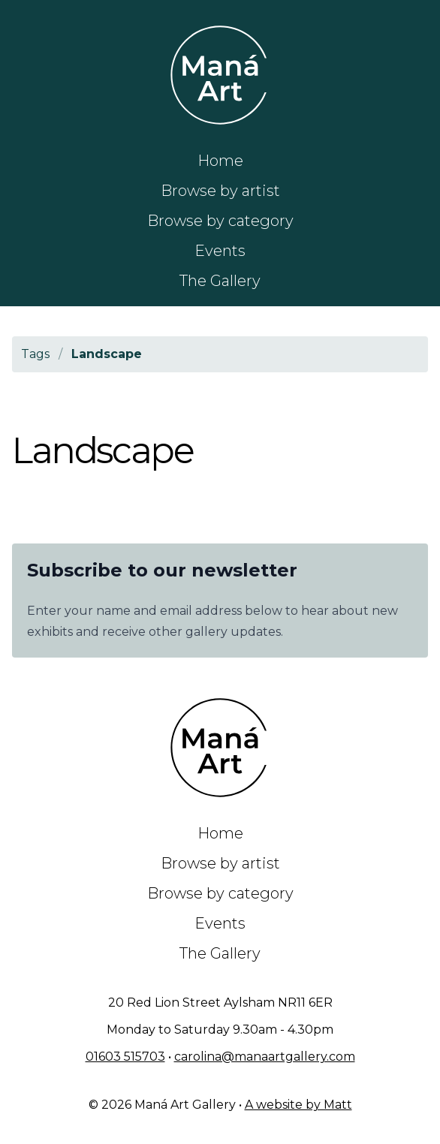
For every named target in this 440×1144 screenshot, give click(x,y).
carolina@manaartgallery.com (264, 1056)
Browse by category (220, 221)
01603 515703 (125, 1056)
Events (220, 251)
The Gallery (220, 281)
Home (220, 161)
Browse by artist (220, 191)
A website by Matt (298, 1104)
